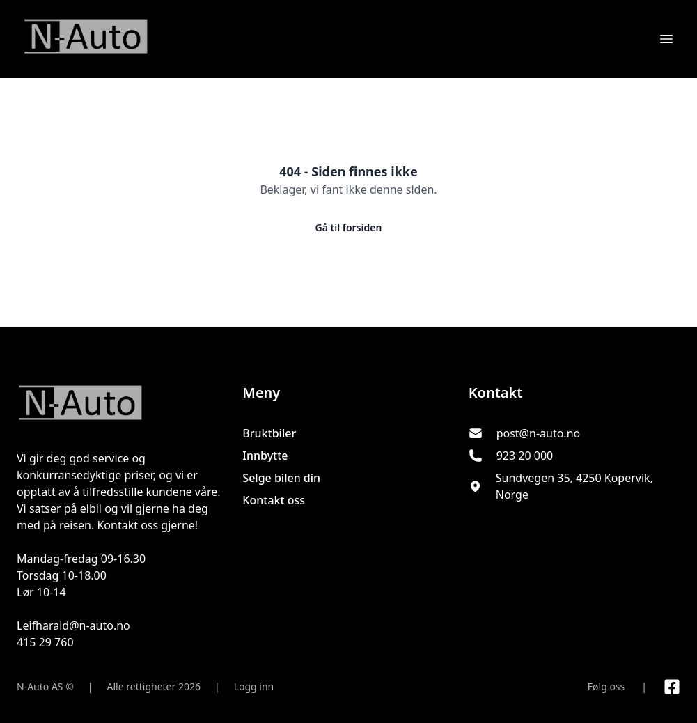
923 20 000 (525, 455)
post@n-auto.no (538, 433)
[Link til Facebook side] (672, 686)
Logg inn (254, 686)
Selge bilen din (281, 477)
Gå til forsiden (348, 227)
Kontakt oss (273, 500)
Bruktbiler (269, 433)
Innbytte (265, 455)
